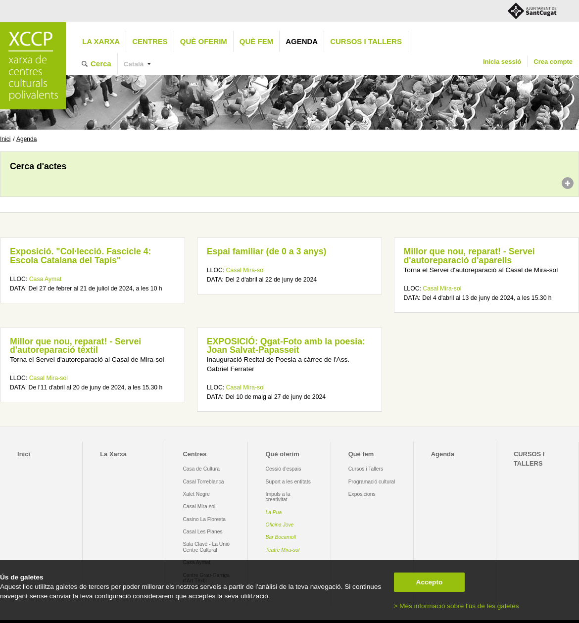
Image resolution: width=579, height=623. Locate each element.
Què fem (256, 41)
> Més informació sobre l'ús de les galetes (456, 606)
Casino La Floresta (204, 519)
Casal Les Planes (202, 531)
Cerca (101, 63)
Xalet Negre (196, 494)
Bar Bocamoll (281, 537)
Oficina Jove (280, 524)
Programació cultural (371, 481)
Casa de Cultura (201, 469)
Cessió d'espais (283, 469)
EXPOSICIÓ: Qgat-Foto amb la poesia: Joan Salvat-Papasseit (286, 345)
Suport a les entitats (288, 481)
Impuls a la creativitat (278, 496)
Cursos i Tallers (365, 469)
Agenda (302, 41)
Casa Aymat (45, 279)
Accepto (429, 582)
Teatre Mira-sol (283, 550)
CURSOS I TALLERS (366, 41)
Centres (150, 41)
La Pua (274, 512)
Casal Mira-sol (245, 270)
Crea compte (553, 61)
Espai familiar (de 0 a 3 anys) (267, 251)
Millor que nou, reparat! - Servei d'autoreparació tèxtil (75, 345)
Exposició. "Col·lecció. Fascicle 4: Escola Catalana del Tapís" (80, 255)
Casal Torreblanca (203, 481)
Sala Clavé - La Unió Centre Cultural (206, 546)
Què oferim (203, 41)
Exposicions (362, 494)
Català (134, 64)
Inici (5, 139)
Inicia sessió (502, 61)
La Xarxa (101, 41)
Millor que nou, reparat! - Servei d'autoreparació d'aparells (469, 255)
